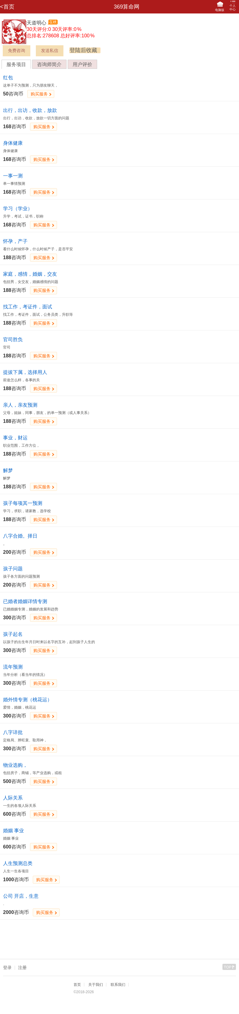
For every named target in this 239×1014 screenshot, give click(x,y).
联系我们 (118, 984)
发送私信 (49, 50)
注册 (22, 967)
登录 (7, 967)
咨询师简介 (49, 64)
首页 (77, 984)
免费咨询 (16, 50)
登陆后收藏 (83, 50)
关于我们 (95, 984)
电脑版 (219, 7)
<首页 (7, 7)
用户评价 (82, 64)
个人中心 (232, 6)
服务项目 (16, 64)
